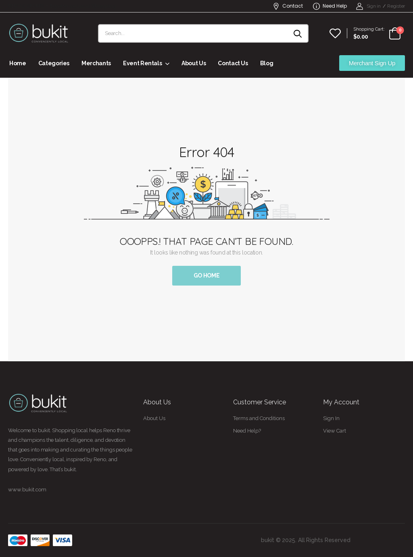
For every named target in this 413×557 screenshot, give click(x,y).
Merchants (96, 63)
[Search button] (298, 33)
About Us (193, 63)
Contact (288, 5)
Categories (54, 63)
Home (17, 63)
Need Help (330, 5)
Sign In (331, 418)
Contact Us (233, 63)
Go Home (207, 275)
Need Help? (247, 431)
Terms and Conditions (259, 418)
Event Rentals (142, 63)
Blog (266, 63)
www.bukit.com (27, 490)
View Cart (334, 431)
